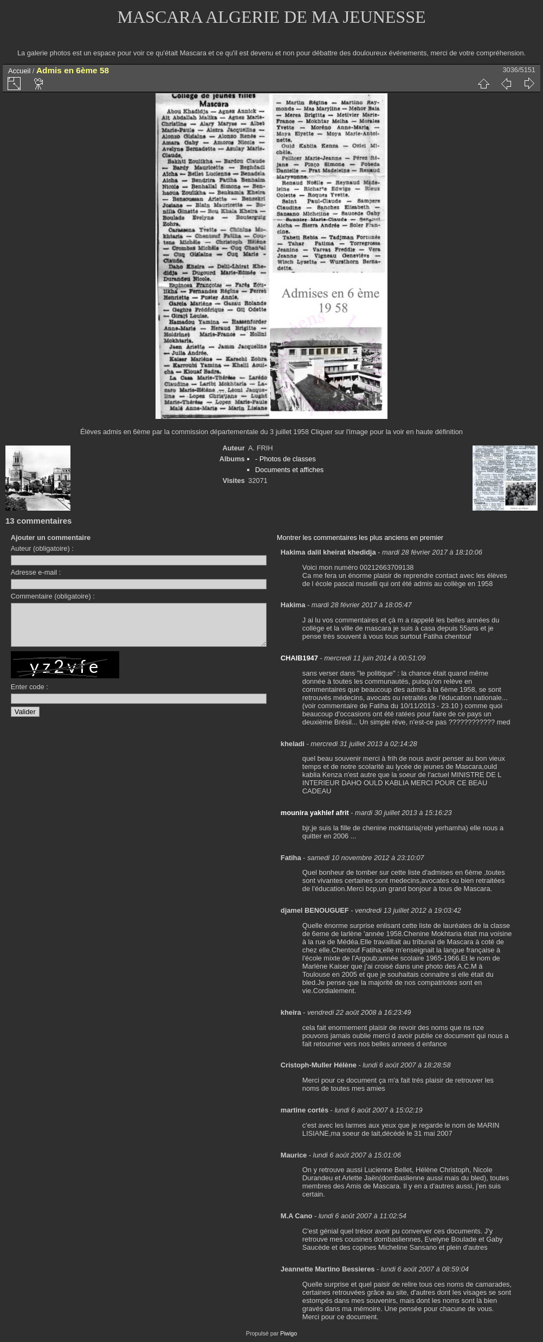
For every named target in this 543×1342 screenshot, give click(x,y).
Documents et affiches (289, 470)
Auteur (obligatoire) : (42, 548)
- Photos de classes (285, 459)
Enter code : (29, 695)
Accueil (19, 71)
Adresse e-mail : (36, 572)
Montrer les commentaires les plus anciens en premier (360, 537)
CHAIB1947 (299, 658)
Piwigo (288, 1333)
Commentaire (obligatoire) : (53, 596)
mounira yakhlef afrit (315, 813)
